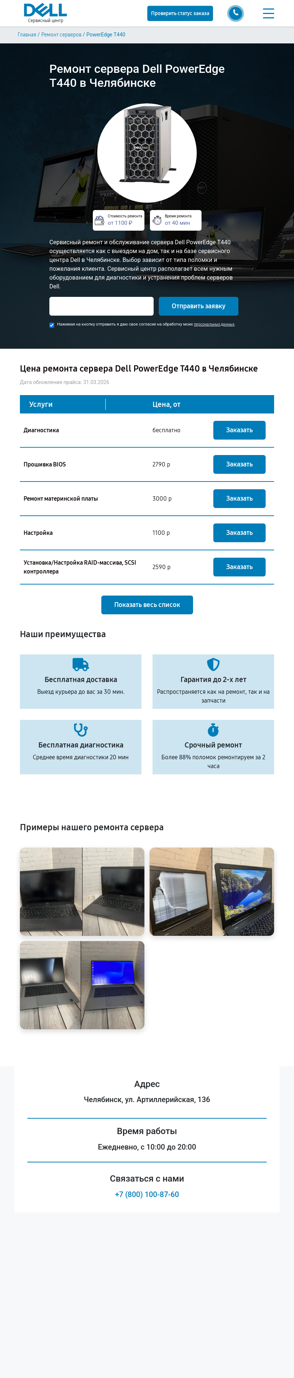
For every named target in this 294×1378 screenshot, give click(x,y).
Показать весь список (147, 605)
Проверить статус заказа (180, 13)
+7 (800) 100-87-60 (147, 1194)
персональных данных (214, 324)
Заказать (239, 430)
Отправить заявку (198, 306)
